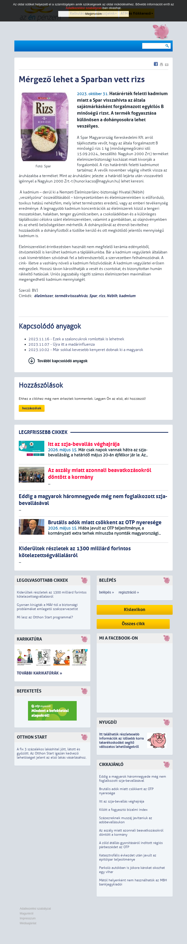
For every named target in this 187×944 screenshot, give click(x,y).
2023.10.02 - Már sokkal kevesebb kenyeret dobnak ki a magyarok (85, 350)
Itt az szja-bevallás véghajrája (121, 801)
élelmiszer (43, 295)
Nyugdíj (108, 722)
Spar (93, 295)
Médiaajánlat (28, 923)
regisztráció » (129, 592)
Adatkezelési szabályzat (35, 908)
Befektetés (29, 691)
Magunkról (26, 913)
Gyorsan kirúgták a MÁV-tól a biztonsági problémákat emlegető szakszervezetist (47, 607)
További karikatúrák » (39, 673)
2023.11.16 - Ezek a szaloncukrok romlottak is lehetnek (76, 339)
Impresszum (28, 918)
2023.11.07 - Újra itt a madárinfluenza (61, 344)
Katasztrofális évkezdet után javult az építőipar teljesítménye (127, 857)
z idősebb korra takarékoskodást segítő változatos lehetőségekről (121, 742)
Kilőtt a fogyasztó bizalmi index (123, 810)
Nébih (112, 295)
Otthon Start (32, 737)
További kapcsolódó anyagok (62, 361)
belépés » (106, 592)
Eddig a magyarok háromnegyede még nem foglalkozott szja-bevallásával (132, 778)
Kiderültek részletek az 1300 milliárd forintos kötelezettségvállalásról (51, 594)
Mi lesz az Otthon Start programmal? (45, 617)
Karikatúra (29, 639)
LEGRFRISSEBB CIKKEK (43, 432)
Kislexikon (134, 609)
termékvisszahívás (71, 295)
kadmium (127, 295)
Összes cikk (133, 623)
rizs (102, 295)
